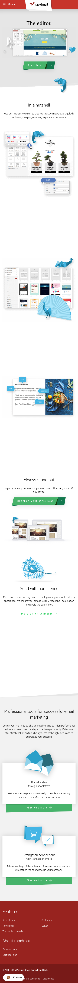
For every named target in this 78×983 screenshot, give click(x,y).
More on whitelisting (39, 614)
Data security (9, 949)
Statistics (46, 920)
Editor (44, 926)
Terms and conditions (30, 979)
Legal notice (48, 979)
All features (8, 920)
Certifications (9, 955)
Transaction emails (12, 931)
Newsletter (8, 926)
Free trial (39, 65)
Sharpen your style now (39, 501)
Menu (9, 4)
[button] (13, 977)
